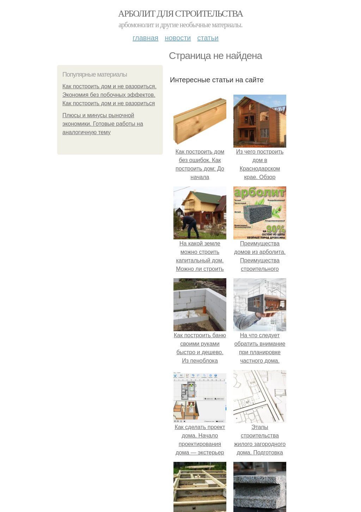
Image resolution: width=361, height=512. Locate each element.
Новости (178, 38)
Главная (145, 38)
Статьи (207, 38)
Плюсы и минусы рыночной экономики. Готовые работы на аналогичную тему (102, 123)
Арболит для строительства (180, 13)
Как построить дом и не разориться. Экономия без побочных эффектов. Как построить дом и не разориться (109, 94)
